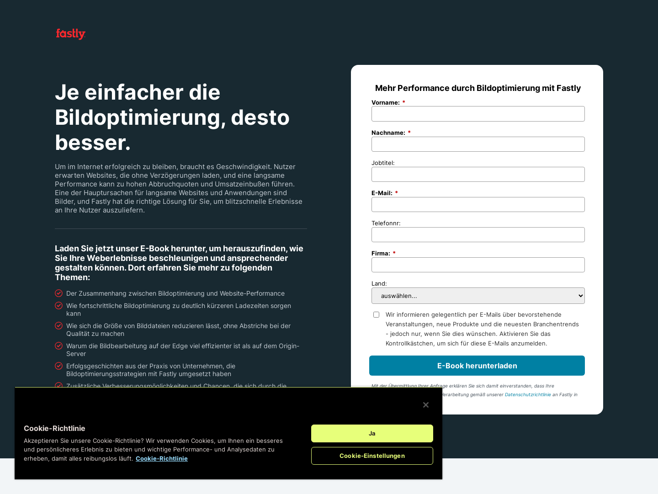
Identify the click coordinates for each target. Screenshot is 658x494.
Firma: (383, 253)
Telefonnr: (386, 223)
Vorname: (388, 102)
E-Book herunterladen (477, 365)
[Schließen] (426, 405)
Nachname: (391, 133)
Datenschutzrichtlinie (528, 394)
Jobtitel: (383, 162)
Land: (379, 283)
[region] (228, 433)
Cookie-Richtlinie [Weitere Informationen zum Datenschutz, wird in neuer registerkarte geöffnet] (162, 458)
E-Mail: (384, 193)
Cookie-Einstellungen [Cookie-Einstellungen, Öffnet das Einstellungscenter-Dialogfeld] (372, 455)
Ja (372, 433)
